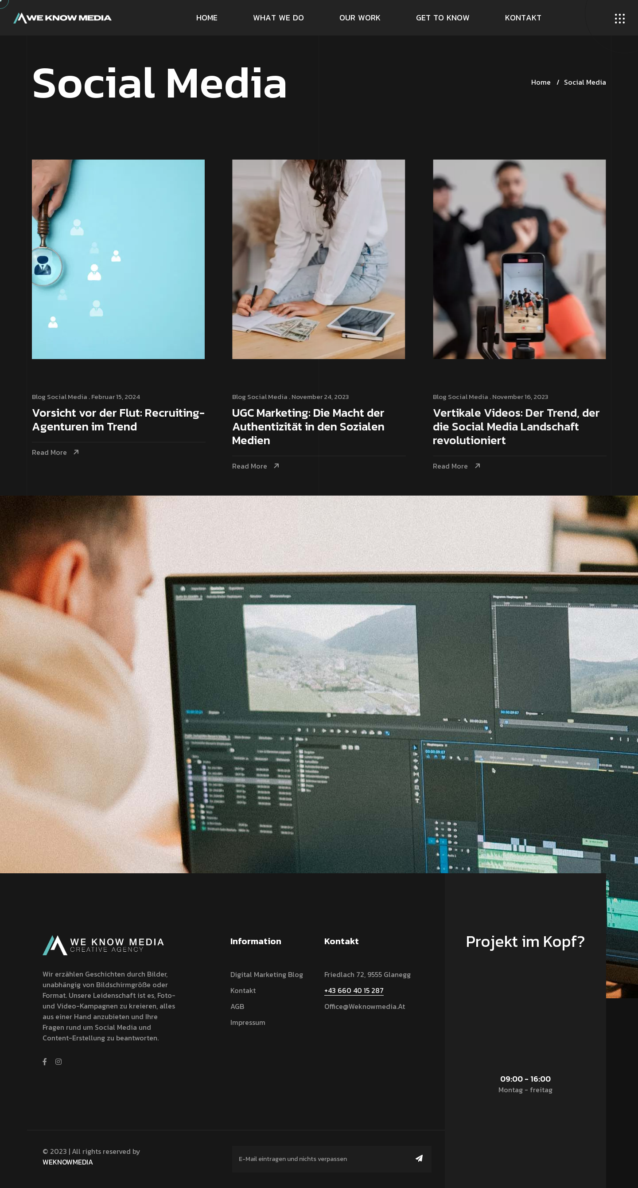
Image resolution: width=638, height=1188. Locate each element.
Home (541, 82)
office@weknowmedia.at (364, 1006)
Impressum (247, 1022)
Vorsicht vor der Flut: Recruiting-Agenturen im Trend (118, 420)
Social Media (585, 82)
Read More (49, 452)
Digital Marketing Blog (266, 974)
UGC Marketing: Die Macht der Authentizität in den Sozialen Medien (309, 427)
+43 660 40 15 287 (354, 990)
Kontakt (243, 990)
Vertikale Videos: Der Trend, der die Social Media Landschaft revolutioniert (518, 427)
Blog (39, 396)
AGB (237, 1006)
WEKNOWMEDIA (68, 1162)
